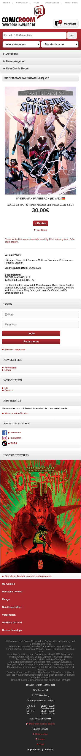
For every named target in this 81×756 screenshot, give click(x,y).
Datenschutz (52, 2)
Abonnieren (11, 367)
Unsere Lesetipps (12, 630)
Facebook (11, 432)
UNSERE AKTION (12, 622)
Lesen (8, 370)
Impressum (33, 749)
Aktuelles (12, 53)
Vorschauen (9, 614)
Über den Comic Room (40, 723)
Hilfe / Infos (71, 2)
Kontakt (49, 749)
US (6, 388)
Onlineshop (40, 734)
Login (31, 333)
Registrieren (31, 341)
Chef (40, 744)
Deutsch (9, 390)
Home (6, 2)
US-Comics (8, 584)
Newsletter (22, 2)
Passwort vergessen (15, 349)
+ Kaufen (40, 223)
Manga (6, 599)
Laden (40, 739)
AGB (36, 2)
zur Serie (40, 230)
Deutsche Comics (12, 591)
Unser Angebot (15, 61)
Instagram (11, 438)
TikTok (9, 443)
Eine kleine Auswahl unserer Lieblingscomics (26, 576)
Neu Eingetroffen (11, 607)
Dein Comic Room (17, 68)
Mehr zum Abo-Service (15, 413)
